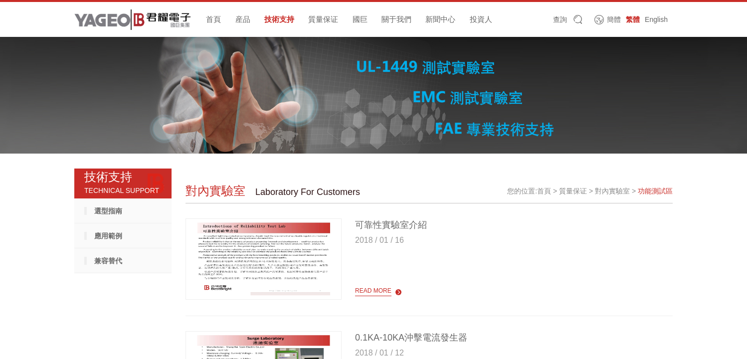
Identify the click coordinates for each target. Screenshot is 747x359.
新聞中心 (440, 19)
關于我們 (396, 19)
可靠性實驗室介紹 (391, 225)
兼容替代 (108, 261)
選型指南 (108, 211)
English (656, 19)
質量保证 (323, 19)
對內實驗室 (612, 191)
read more (373, 290)
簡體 (614, 19)
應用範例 (108, 236)
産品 (242, 19)
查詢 (560, 19)
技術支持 (279, 19)
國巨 (360, 19)
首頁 (213, 19)
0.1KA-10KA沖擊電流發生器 (411, 338)
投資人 (481, 19)
